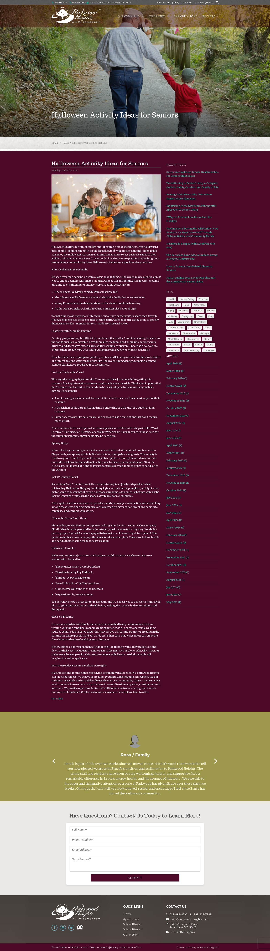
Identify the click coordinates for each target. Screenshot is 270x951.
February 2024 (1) (176, 535)
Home (54, 143)
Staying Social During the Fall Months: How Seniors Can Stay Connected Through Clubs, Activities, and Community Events (192, 232)
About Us (208, 16)
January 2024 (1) (176, 542)
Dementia (197, 310)
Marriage (204, 333)
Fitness (211, 310)
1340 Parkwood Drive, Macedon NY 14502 (110, 2)
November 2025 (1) (177, 400)
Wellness (183, 310)
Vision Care (183, 322)
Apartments (131, 919)
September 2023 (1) (177, 572)
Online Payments (204, 2)
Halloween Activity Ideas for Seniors (85, 143)
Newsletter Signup (180, 932)
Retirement (173, 344)
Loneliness (173, 350)
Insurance (173, 333)
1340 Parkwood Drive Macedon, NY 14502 (184, 926)
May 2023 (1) (173, 602)
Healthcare (173, 305)
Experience (156, 16)
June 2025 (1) (173, 438)
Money (207, 339)
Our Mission (130, 934)
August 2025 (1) (175, 423)
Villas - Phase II (133, 929)
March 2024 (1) (175, 527)
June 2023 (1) (173, 594)
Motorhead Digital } (208, 947)
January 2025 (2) (176, 467)
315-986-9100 (60, 2)
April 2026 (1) (174, 363)
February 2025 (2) (176, 460)
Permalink (57, 698)
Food (186, 305)
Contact (187, 2)
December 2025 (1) (177, 393)
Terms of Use (134, 947)
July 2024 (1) (173, 497)
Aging (171, 310)
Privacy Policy (118, 947)
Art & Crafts (194, 327)
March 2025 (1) (175, 453)
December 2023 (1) (177, 550)
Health (171, 299)
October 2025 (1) (176, 408)
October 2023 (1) (176, 565)
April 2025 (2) (174, 445)
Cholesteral (200, 322)
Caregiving (187, 316)
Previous (54, 760)
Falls (170, 322)
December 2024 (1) (177, 475)
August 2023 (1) (175, 579)
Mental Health (175, 339)
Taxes (200, 316)
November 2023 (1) (177, 557)
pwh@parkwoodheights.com (189, 919)
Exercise (203, 299)
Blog (176, 2)
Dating (210, 344)
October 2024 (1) (176, 490)
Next (216, 760)
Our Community (127, 16)
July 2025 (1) (173, 430)
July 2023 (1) (173, 587)
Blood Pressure (175, 327)
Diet (210, 316)
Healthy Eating (186, 299)
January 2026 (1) (176, 385)
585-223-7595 (78, 2)
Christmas (209, 350)
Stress (187, 344)
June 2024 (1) (174, 505)
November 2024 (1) (177, 482)
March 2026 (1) (175, 370)
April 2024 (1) (174, 520)
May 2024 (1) (173, 512)
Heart (207, 327)
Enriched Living (185, 16)
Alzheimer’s (199, 305)
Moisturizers (193, 339)
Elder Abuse (189, 333)
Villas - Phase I (132, 924)
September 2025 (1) (177, 415)
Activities (172, 316)
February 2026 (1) (176, 378)
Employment (163, 2)
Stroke (198, 344)
